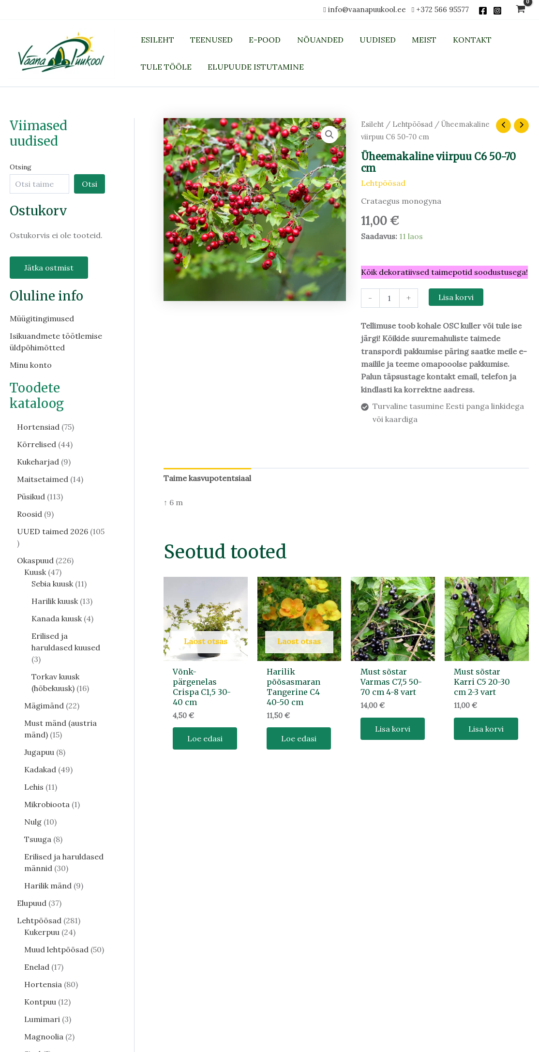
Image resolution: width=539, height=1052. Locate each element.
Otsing (20, 167)
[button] (329, 134)
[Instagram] (497, 10)
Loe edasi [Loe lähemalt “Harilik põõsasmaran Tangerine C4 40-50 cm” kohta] (298, 738)
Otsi (89, 184)
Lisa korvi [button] (392, 729)
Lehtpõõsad (412, 124)
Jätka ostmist (49, 267)
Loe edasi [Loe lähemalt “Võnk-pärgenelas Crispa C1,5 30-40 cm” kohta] (205, 738)
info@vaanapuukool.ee (369, 9)
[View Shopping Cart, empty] (520, 9)
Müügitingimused (42, 318)
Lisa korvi (456, 297)
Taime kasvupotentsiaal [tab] (207, 478)
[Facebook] (483, 10)
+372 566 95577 (442, 9)
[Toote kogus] (389, 298)
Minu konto (31, 365)
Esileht (372, 124)
